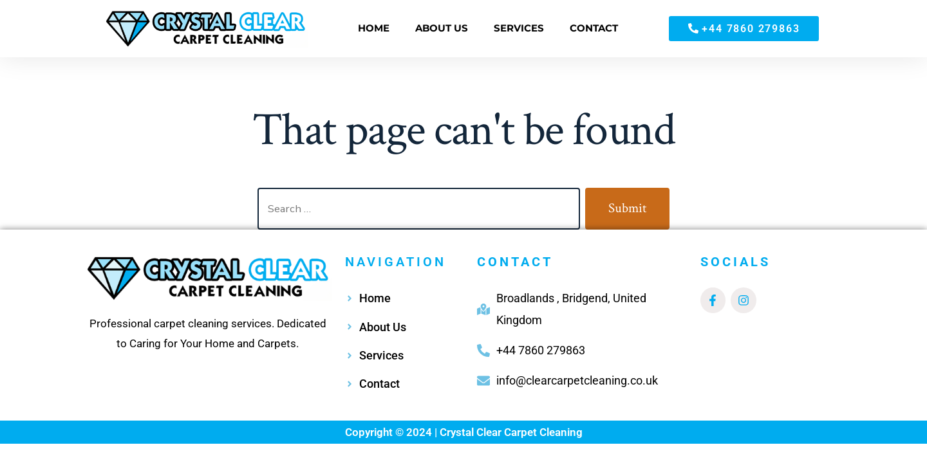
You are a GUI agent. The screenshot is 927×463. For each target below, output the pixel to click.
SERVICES (519, 28)
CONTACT (594, 28)
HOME (373, 28)
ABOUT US (441, 28)
